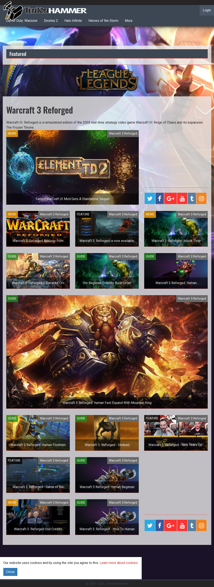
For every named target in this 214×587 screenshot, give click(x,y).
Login (207, 10)
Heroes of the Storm (103, 21)
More (128, 21)
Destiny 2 (51, 21)
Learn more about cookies (119, 563)
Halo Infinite (73, 21)
